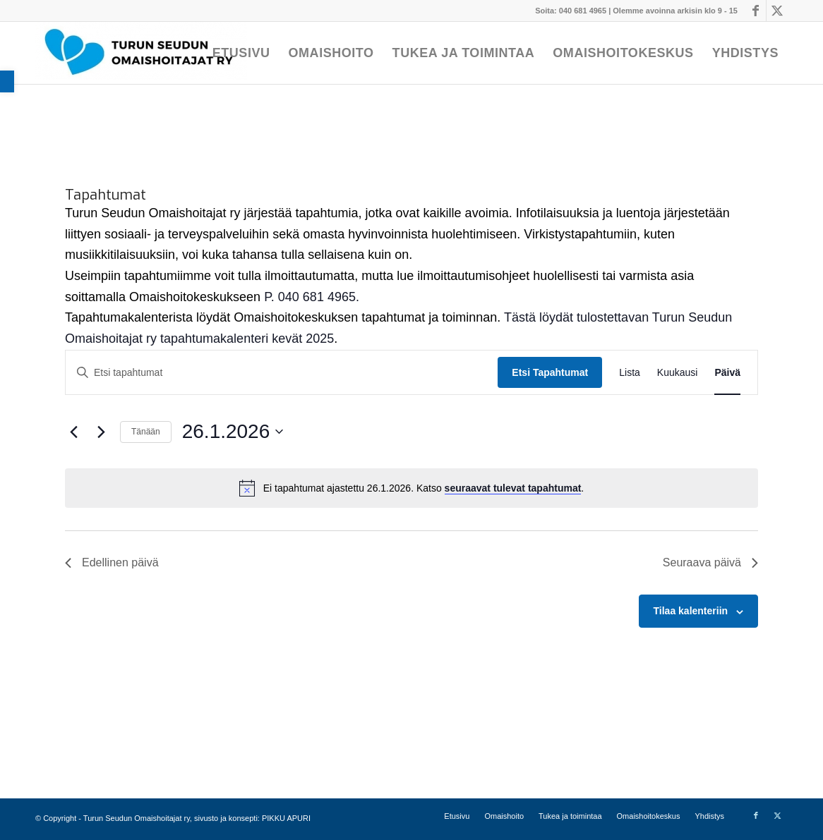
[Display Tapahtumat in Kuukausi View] (677, 373)
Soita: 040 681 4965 (570, 10)
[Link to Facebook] (755, 10)
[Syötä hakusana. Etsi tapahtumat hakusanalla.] (282, 373)
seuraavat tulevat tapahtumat (513, 488)
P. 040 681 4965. (311, 297)
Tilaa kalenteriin (691, 610)
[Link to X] (777, 10)
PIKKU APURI (286, 818)
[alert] (411, 488)
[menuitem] (241, 53)
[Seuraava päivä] (100, 431)
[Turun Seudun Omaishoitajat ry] (141, 53)
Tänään (145, 432)
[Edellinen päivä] (73, 431)
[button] (7, 81)
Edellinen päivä (112, 562)
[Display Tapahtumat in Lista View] (629, 373)
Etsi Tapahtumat (550, 372)
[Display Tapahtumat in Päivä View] (727, 373)
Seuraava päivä (710, 562)
